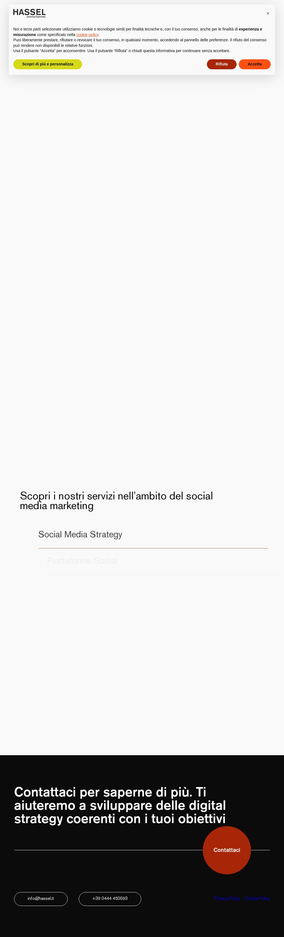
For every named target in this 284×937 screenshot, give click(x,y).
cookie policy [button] (87, 34)
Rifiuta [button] (222, 64)
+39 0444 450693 (110, 899)
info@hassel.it (41, 899)
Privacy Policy (227, 899)
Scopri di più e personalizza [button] (47, 64)
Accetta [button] (255, 64)
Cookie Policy (257, 899)
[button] (267, 13)
